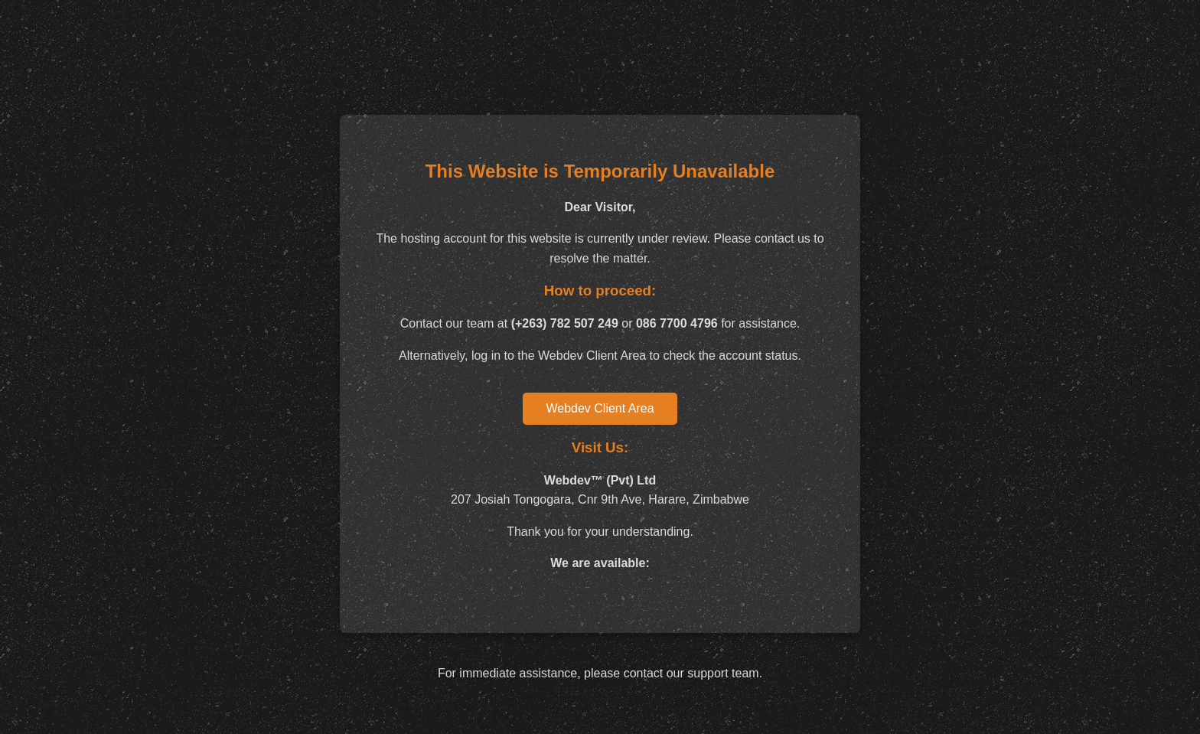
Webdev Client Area (600, 408)
